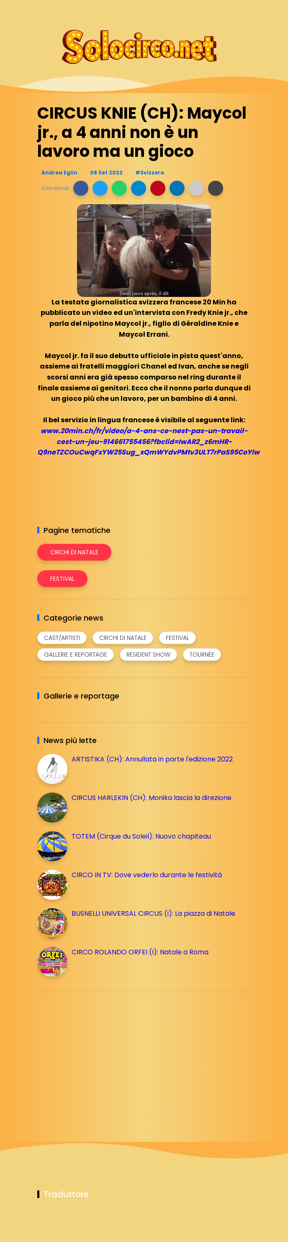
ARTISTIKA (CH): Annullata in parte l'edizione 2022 (152, 759)
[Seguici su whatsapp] (231, 11)
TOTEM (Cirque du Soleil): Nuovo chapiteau (141, 836)
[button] (80, 188)
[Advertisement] (100, 1057)
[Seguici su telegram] (216, 11)
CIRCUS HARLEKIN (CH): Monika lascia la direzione (151, 798)
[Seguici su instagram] (201, 11)
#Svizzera (149, 172)
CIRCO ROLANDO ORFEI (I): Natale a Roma (140, 952)
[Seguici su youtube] (245, 11)
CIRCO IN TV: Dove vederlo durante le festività (147, 875)
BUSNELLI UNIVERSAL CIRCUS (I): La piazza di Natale (153, 913)
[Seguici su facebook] (187, 11)
